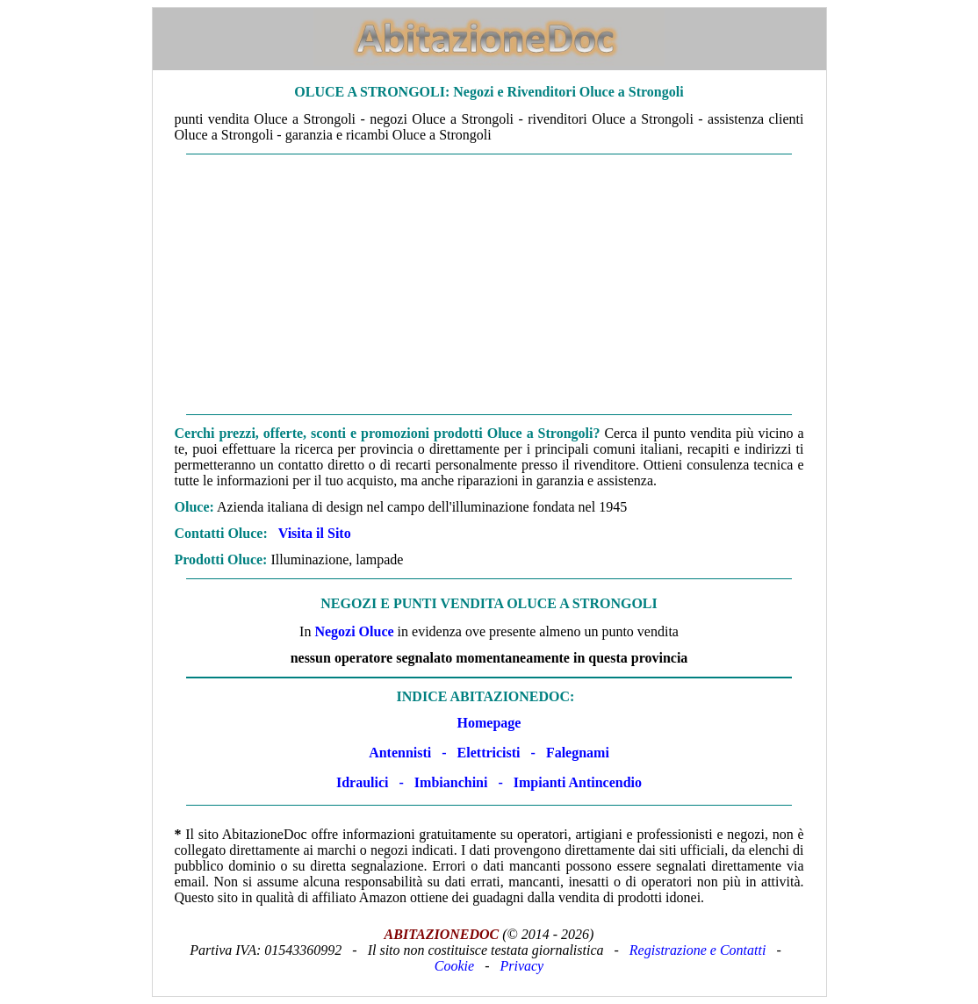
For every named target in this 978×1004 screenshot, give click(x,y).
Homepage (489, 722)
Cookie (454, 965)
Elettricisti (489, 752)
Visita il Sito (314, 533)
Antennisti (400, 752)
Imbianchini (451, 782)
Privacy (521, 965)
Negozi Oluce (353, 631)
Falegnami (577, 752)
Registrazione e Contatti (697, 950)
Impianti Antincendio (578, 782)
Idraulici (362, 782)
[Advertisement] (489, 284)
